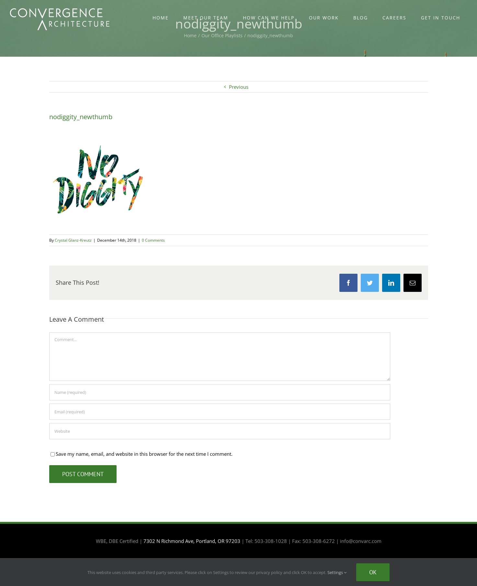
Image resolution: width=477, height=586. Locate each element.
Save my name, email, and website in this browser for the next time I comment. (144, 454)
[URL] (219, 431)
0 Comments (153, 240)
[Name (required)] (219, 392)
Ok (373, 572)
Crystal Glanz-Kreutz (73, 240)
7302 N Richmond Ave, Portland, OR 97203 (191, 541)
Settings (336, 572)
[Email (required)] (219, 412)
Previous (238, 87)
